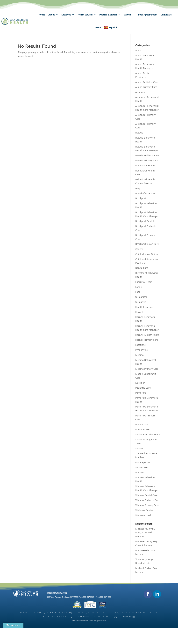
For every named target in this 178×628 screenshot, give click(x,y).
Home (42, 14)
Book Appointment (147, 14)
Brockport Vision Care (147, 243)
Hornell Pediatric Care (147, 334)
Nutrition (140, 382)
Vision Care (141, 467)
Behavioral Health (145, 165)
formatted (140, 301)
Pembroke (140, 392)
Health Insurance (144, 307)
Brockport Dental (144, 221)
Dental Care (141, 267)
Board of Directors (145, 193)
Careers (127, 14)
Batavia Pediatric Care (147, 155)
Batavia (139, 132)
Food (138, 291)
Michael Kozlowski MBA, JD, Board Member (145, 532)
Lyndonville (141, 349)
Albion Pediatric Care (146, 82)
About (51, 14)
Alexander (140, 92)
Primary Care (142, 429)
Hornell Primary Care (146, 339)
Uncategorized (143, 462)
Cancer (139, 249)
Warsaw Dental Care (146, 495)
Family (138, 286)
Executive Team (143, 281)
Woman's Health (144, 515)
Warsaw (139, 472)
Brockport (140, 198)
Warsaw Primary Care (147, 505)
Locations (66, 14)
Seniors (139, 448)
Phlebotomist (142, 424)
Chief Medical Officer (146, 254)
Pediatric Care (143, 387)
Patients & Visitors (108, 14)
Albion (138, 50)
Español (110, 27)
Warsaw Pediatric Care (147, 500)
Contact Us (166, 14)
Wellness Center (144, 510)
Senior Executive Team (147, 434)
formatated (141, 296)
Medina (139, 354)
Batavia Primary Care (146, 160)
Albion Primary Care (146, 87)
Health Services (85, 14)
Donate (97, 27)
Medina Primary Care (146, 368)
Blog (137, 188)
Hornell (139, 312)
